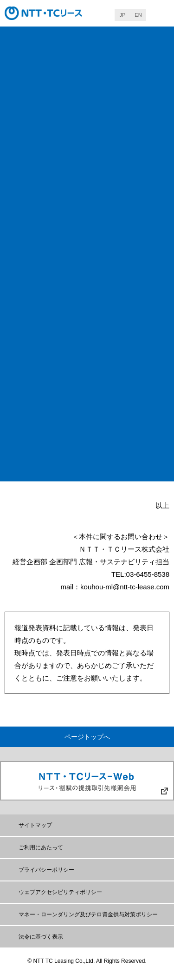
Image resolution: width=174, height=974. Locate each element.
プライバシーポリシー (46, 870)
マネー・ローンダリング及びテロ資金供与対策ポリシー (88, 914)
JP (123, 15)
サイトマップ (35, 825)
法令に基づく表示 (41, 937)
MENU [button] (160, 14)
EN (138, 15)
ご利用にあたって (41, 847)
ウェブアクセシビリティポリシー (60, 892)
